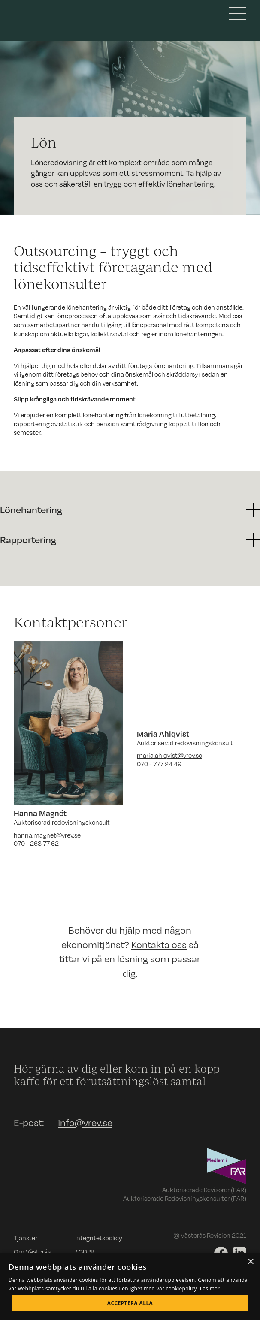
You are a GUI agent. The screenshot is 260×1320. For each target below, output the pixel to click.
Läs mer (210, 1288)
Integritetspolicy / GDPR (98, 1244)
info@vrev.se (85, 1122)
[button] (130, 510)
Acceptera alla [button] (130, 1303)
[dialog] (130, 1286)
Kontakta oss (159, 944)
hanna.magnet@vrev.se (47, 835)
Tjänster (25, 1238)
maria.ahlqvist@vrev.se (169, 755)
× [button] (250, 1262)
